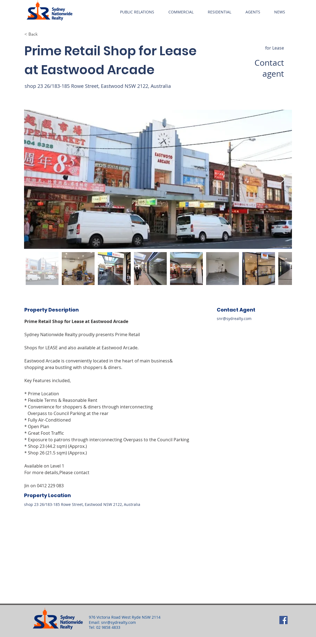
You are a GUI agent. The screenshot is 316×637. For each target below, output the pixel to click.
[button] (137, 12)
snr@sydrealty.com (234, 318)
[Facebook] (283, 620)
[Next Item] (282, 179)
